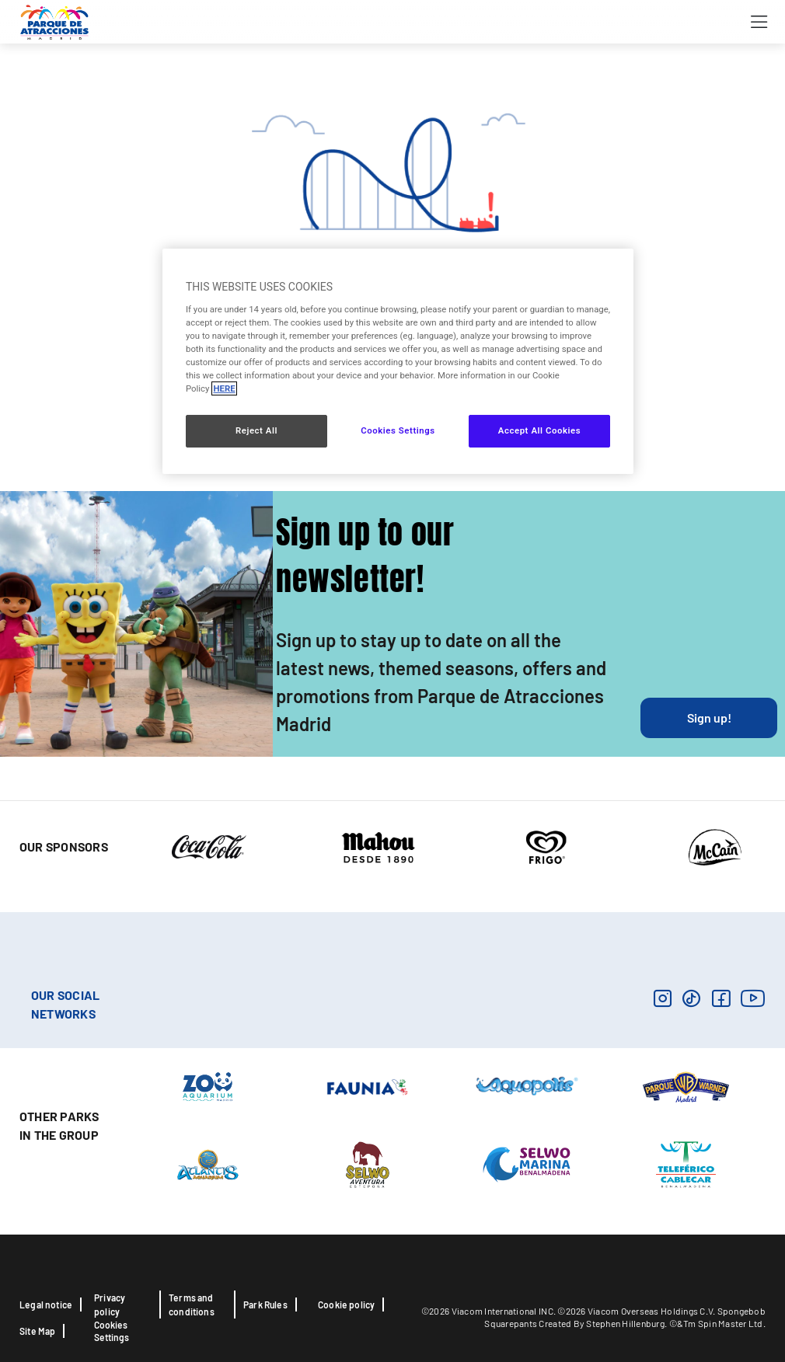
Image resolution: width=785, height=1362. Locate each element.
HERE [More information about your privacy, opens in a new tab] (224, 388)
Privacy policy (109, 1304)
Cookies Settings (111, 1331)
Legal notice (45, 1304)
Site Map (37, 1330)
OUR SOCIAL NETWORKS (65, 1004)
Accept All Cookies (539, 430)
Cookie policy (346, 1304)
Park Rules (265, 1304)
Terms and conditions (192, 1304)
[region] (397, 361)
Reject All (256, 430)
